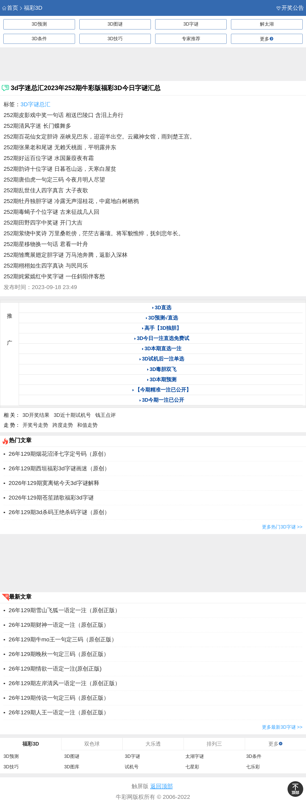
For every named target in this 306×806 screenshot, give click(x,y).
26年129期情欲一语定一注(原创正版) (55, 668)
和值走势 (87, 425)
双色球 (92, 744)
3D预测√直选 (163, 318)
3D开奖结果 (36, 415)
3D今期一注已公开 (163, 400)
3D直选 (163, 307)
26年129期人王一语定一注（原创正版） (59, 712)
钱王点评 (105, 415)
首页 (10, 8)
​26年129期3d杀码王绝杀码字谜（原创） (59, 512)
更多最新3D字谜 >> (282, 727)
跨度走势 (62, 425)
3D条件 (39, 38)
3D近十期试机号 (72, 415)
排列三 (214, 744)
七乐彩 (253, 766)
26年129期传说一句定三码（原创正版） (59, 698)
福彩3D (30, 8)
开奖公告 (290, 8)
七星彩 (192, 766)
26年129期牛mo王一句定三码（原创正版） (63, 639)
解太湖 (267, 24)
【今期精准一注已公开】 (163, 390)
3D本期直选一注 (163, 348)
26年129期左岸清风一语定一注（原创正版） (64, 683)
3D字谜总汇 (35, 104)
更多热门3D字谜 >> (282, 526)
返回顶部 (161, 786)
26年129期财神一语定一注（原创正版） (59, 625)
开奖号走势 (35, 425)
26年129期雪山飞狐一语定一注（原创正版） (64, 610)
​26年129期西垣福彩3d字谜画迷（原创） (59, 468)
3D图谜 (115, 24)
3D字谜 (190, 24)
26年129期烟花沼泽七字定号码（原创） (59, 454)
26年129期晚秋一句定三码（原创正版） (59, 654)
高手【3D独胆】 (163, 328)
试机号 (132, 766)
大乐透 (153, 744)
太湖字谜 (194, 756)
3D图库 (71, 766)
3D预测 (39, 24)
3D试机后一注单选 (163, 359)
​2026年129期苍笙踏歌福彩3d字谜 (51, 497)
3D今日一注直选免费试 (163, 338)
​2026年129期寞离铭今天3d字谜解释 (54, 483)
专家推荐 (191, 38)
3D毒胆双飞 (163, 369)
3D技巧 (115, 38)
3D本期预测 (163, 379)
